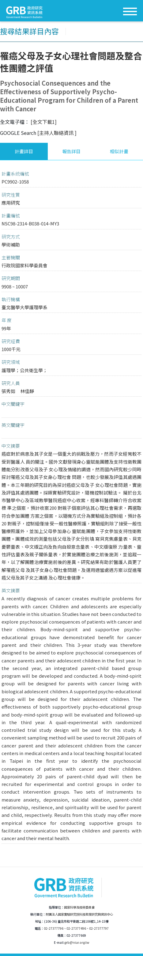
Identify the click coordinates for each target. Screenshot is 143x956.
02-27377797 (99, 928)
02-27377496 (76, 928)
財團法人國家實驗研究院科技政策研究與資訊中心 (79, 914)
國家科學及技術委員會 (79, 907)
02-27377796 (53, 928)
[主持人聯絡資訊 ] (57, 132)
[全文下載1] (44, 121)
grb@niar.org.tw (76, 942)
